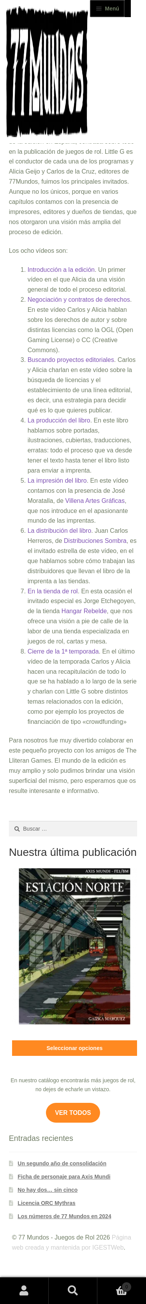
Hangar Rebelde (84, 611)
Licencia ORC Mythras (47, 1203)
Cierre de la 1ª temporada (63, 651)
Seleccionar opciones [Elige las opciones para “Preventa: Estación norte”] (75, 1048)
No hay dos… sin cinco (47, 1190)
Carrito (114, 1285)
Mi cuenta (24, 1291)
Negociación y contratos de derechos (79, 299)
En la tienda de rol (53, 591)
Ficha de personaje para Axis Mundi (64, 1177)
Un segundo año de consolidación (62, 1163)
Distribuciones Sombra (95, 540)
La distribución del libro (59, 530)
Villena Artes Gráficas (95, 500)
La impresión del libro (57, 480)
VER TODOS (73, 1112)
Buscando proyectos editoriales (71, 359)
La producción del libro (59, 420)
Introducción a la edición (61, 269)
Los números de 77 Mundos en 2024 (64, 1216)
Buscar (73, 1291)
